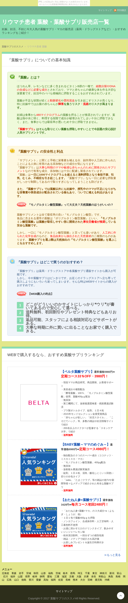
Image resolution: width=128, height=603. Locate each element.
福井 (12, 576)
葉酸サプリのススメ (12, 46)
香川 (31, 579)
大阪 (79, 576)
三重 (57, 576)
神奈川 (103, 573)
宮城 (28, 573)
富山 (119, 573)
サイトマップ (105, 10)
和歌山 (102, 576)
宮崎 (90, 579)
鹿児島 (98, 579)
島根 (118, 576)
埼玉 (80, 573)
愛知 (49, 576)
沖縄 (107, 579)
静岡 (42, 576)
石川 (5, 576)
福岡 (53, 579)
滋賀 (64, 576)
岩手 (21, 573)
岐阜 (35, 576)
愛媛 (38, 579)
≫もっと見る (112, 554)
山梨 (20, 576)
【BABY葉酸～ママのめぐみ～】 (85, 444)
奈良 (93, 576)
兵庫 (86, 576)
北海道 (5, 573)
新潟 (111, 573)
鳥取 (110, 576)
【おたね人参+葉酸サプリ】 (82, 500)
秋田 (36, 573)
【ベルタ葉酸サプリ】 (77, 372)
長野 (27, 576)
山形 (43, 573)
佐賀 (60, 579)
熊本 (75, 579)
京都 (71, 576)
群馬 (72, 573)
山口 (16, 579)
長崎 (68, 579)
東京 (94, 573)
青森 (14, 573)
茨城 (58, 573)
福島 (50, 573)
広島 (9, 579)
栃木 (65, 573)
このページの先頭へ (120, 595)
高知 (46, 579)
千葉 (87, 573)
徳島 (23, 579)
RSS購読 (121, 10)
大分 (82, 579)
